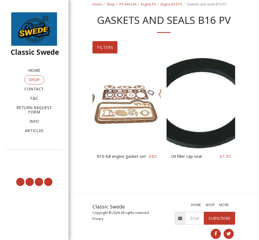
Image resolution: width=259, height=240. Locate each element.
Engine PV (148, 4)
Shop (111, 4)
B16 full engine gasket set (121, 156)
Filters (105, 47)
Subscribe (219, 218)
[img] (126, 103)
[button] (34, 156)
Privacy (97, 218)
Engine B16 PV (171, 4)
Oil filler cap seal (186, 156)
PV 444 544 (127, 4)
